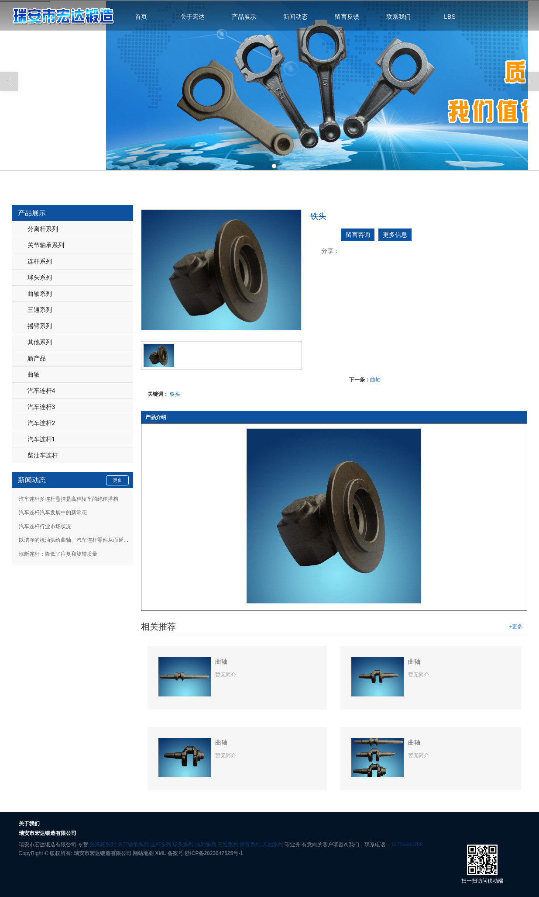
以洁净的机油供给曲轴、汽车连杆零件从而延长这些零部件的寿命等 (97, 540)
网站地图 (143, 853)
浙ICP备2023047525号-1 (214, 853)
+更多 (515, 626)
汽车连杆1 (41, 438)
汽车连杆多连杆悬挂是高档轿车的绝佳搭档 (68, 498)
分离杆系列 (42, 228)
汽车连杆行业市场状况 (45, 526)
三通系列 (39, 309)
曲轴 (375, 379)
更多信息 (395, 234)
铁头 (175, 394)
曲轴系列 (39, 293)
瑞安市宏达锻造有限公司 (102, 853)
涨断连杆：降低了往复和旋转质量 (58, 554)
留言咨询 (358, 234)
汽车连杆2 (41, 422)
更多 (117, 480)
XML (160, 853)
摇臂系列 (39, 325)
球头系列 (39, 277)
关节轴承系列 (45, 244)
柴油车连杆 (42, 454)
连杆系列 (39, 260)
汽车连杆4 (41, 390)
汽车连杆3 (41, 406)
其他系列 (39, 341)
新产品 (36, 357)
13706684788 (406, 844)
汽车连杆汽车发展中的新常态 (53, 512)
